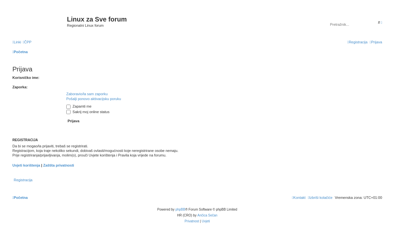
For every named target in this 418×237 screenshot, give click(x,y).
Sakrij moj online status (87, 112)
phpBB (180, 209)
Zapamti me (78, 106)
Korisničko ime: (26, 78)
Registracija (23, 180)
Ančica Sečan (207, 215)
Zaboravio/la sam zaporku (87, 94)
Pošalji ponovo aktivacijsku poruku (93, 99)
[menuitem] (27, 42)
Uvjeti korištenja (26, 165)
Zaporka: (19, 87)
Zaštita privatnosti (58, 165)
